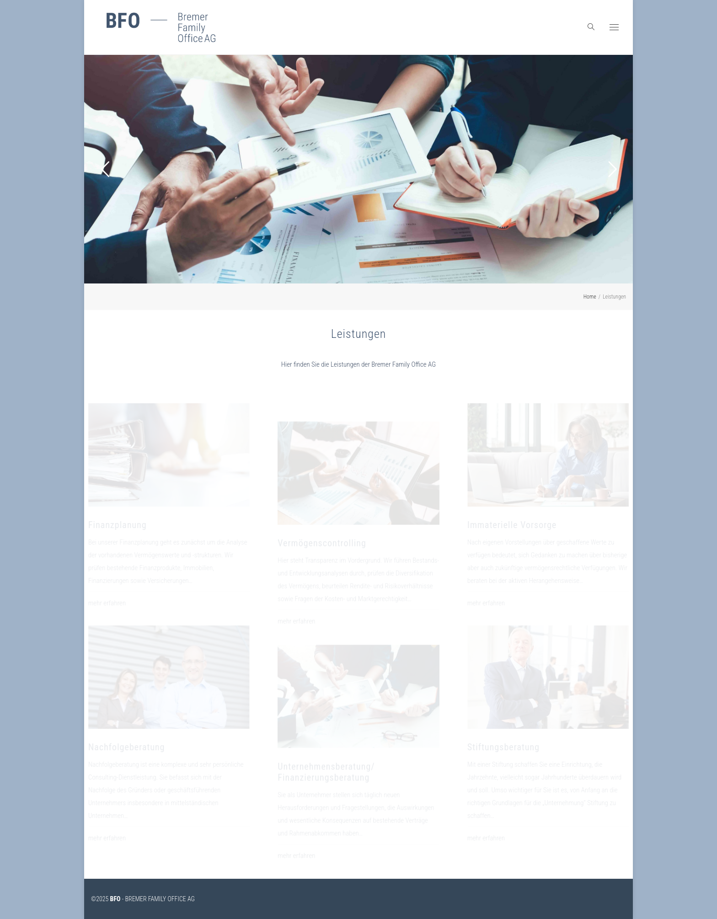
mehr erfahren (120, 603)
